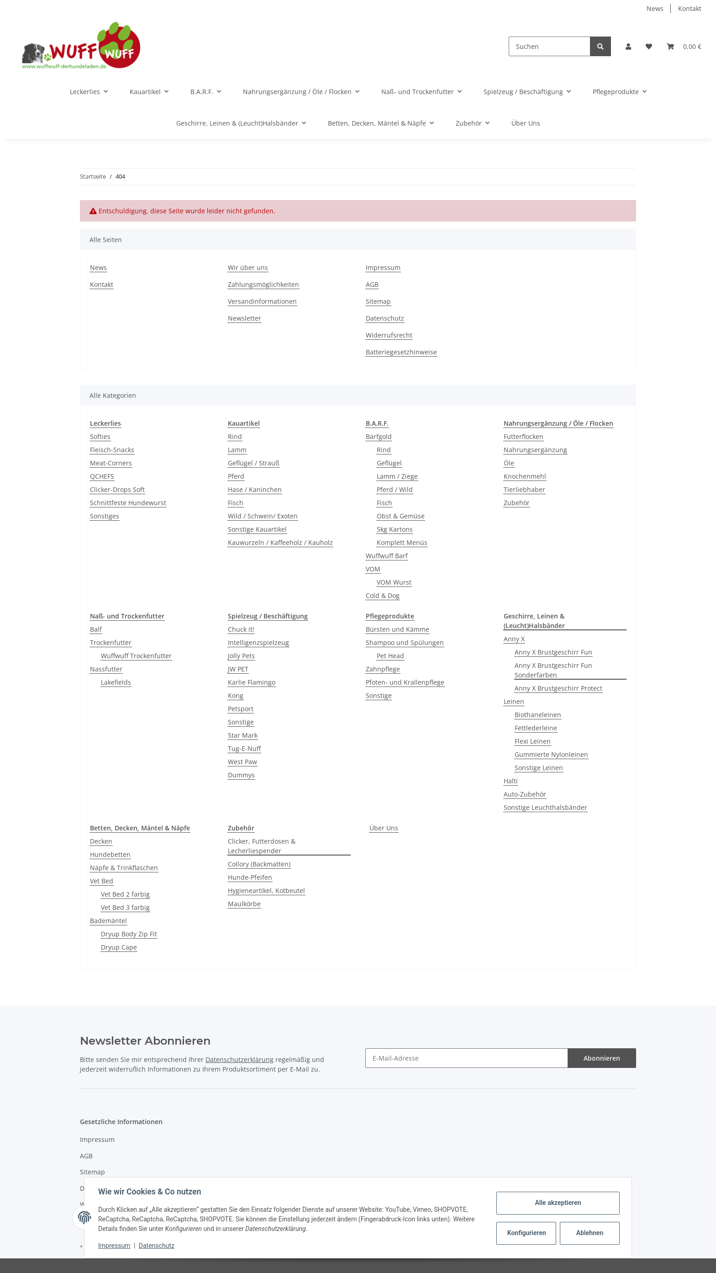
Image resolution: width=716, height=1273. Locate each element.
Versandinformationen (262, 301)
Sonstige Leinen (539, 767)
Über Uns (383, 828)
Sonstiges (104, 516)
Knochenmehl (525, 476)
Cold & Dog (383, 595)
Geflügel (389, 463)
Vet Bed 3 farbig (125, 907)
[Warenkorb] (684, 46)
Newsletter (244, 318)
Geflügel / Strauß (253, 463)
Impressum (383, 267)
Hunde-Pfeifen (250, 877)
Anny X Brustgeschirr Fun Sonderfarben (553, 670)
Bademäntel (108, 920)
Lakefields (116, 682)
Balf (96, 629)
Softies (100, 436)
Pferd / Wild (395, 489)
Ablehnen (588, 1232)
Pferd (236, 476)
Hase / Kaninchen (255, 489)
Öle (509, 463)
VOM (373, 569)
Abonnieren (602, 1058)
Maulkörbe (244, 903)
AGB (372, 284)
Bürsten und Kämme (397, 629)
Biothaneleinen (538, 714)
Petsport (240, 708)
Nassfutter (106, 669)
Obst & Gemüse (401, 516)
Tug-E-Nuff (244, 748)
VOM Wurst (394, 582)
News (655, 8)
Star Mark (243, 735)
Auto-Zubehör (525, 794)
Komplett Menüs (402, 542)
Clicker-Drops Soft (117, 489)
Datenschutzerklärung (239, 1059)
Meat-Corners (111, 463)
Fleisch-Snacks (112, 449)
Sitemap (378, 301)
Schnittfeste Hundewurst (128, 502)
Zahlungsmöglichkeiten (263, 284)
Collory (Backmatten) (259, 864)
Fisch (235, 502)
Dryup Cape (119, 947)
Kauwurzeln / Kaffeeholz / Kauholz (280, 542)
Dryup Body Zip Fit (129, 934)
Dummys (241, 775)
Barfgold (379, 436)
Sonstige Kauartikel (257, 529)
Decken (101, 841)
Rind (235, 436)
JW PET (238, 669)
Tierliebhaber (524, 489)
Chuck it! (241, 629)
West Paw (242, 761)
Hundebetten (110, 854)
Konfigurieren (526, 1232)
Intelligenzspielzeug (258, 642)
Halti (511, 780)
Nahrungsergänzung (535, 449)
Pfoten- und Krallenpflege (405, 682)
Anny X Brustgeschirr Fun (553, 652)
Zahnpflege (383, 669)
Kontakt (689, 8)
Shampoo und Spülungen (405, 642)
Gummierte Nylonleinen (551, 754)
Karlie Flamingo (251, 682)
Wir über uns (248, 267)
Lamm (237, 449)
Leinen (514, 701)
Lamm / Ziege (397, 476)
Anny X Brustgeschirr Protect (558, 688)
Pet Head (390, 655)
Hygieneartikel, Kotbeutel (266, 890)
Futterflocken (523, 436)
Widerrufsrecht (389, 335)
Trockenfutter (111, 642)
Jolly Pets (241, 655)
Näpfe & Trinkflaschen (124, 867)
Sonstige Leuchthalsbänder (545, 807)
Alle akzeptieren (557, 1202)
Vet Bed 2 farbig (125, 894)
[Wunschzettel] (648, 46)
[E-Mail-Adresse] (466, 1058)
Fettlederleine (536, 728)
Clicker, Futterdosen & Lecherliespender (261, 846)
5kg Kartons (395, 529)
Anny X (514, 638)
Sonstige (241, 722)
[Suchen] (549, 46)
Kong (235, 695)
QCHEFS (102, 476)
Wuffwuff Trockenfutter (136, 655)
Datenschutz (385, 318)
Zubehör (517, 502)
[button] (628, 46)
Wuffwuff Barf (387, 555)
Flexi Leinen (533, 741)
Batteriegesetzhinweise (401, 352)
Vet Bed (101, 881)
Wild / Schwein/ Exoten (263, 516)
